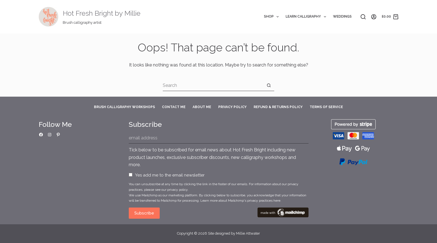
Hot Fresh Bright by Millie (101, 13)
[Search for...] (213, 85)
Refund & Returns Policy (278, 107)
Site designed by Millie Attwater (234, 233)
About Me (202, 107)
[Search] (363, 16)
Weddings (342, 16)
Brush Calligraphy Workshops (124, 107)
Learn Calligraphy (307, 16)
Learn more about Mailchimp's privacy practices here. (240, 200)
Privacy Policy (232, 107)
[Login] (373, 16)
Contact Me (174, 107)
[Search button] (268, 85)
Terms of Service (326, 107)
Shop (272, 16)
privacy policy (177, 190)
